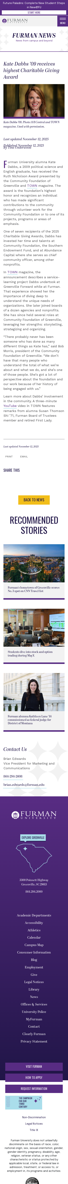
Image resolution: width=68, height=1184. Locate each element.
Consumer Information (34, 952)
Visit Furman (34, 1066)
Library (34, 989)
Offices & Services (34, 1004)
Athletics (34, 930)
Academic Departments (34, 915)
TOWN (32, 185)
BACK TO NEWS (34, 499)
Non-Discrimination (34, 1117)
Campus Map (34, 945)
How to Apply (34, 1077)
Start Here (34, 12)
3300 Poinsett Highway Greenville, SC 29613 (34, 882)
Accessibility (34, 922)
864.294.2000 (34, 892)
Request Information (34, 1088)
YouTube (10, 406)
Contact (34, 1026)
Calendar (34, 937)
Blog (34, 959)
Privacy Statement (34, 1041)
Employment (34, 967)
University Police (34, 1011)
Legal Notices (34, 982)
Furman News (34, 36)
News (34, 997)
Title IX (34, 1130)
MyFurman (34, 1019)
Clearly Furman (33, 1034)
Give (34, 974)
